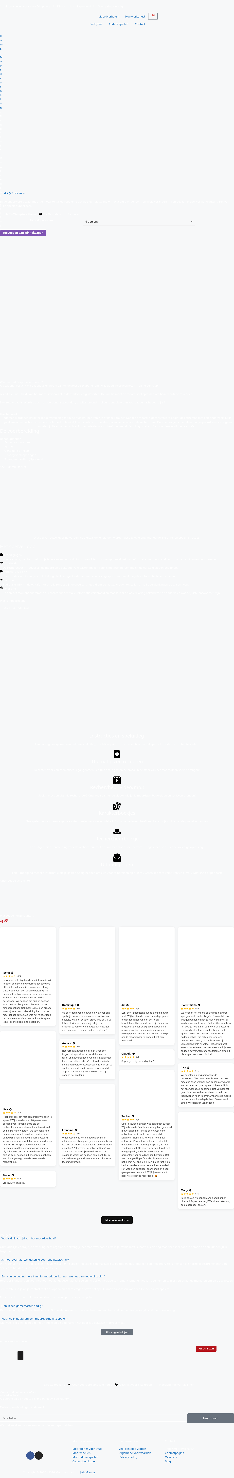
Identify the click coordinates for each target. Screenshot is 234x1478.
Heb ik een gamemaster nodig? (22, 1306)
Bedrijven (96, 24)
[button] (117, 1238)
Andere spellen (118, 24)
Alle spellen (206, 1348)
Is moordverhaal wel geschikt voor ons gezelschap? (35, 1259)
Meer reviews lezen (116, 1220)
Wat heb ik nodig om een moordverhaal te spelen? (34, 1318)
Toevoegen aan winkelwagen (23, 233)
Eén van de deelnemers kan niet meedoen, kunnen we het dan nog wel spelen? (53, 1276)
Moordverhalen (108, 16)
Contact (140, 24)
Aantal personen (41, 220)
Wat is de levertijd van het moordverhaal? (28, 1238)
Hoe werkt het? (135, 16)
